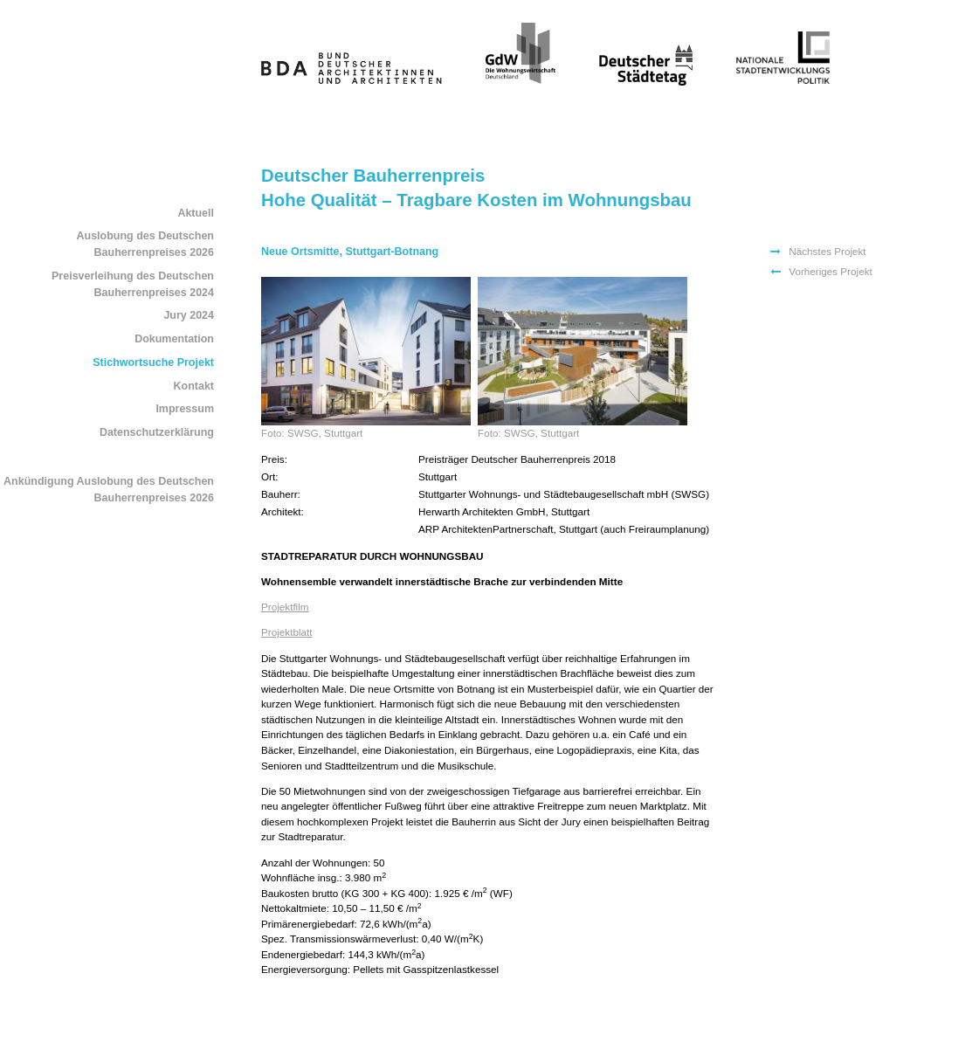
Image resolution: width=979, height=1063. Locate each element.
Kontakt (194, 386)
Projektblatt (286, 632)
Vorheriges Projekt (830, 271)
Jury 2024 (188, 315)
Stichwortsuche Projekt (153, 362)
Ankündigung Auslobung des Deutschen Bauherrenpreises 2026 (108, 489)
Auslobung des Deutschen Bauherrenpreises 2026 (145, 244)
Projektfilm (285, 606)
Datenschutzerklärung (157, 432)
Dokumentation (174, 339)
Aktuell (195, 213)
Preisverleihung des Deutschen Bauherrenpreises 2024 (133, 284)
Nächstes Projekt (827, 251)
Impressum (184, 409)
